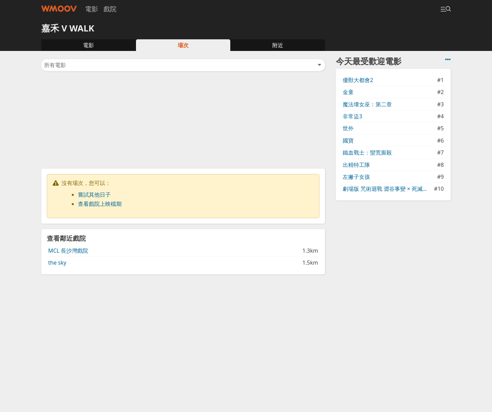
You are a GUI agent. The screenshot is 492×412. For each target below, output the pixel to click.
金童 (348, 92)
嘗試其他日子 (94, 194)
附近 (277, 45)
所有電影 (183, 65)
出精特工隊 (356, 165)
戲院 (110, 8)
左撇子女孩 (356, 177)
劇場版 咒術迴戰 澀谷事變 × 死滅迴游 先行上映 (388, 188)
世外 (348, 128)
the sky (57, 262)
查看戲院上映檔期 (100, 204)
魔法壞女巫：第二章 (367, 104)
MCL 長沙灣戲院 (68, 250)
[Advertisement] (183, 119)
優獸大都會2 (358, 80)
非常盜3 (352, 116)
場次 (183, 45)
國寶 (348, 140)
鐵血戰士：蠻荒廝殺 (367, 152)
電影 (91, 8)
